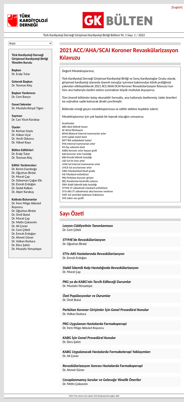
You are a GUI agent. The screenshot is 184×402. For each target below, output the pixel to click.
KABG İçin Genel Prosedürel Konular (89, 338)
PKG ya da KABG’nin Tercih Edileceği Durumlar (97, 282)
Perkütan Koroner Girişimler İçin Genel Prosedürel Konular (106, 310)
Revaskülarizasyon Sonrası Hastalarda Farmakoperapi (103, 366)
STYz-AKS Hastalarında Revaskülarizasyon (93, 254)
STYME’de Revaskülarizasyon (84, 240)
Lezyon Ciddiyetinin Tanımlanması (88, 226)
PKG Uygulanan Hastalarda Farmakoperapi (95, 324)
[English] (177, 7)
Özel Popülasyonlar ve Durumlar (86, 296)
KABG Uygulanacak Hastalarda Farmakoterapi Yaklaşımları (107, 352)
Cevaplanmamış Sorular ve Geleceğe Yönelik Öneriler (102, 380)
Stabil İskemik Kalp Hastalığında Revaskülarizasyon (100, 268)
